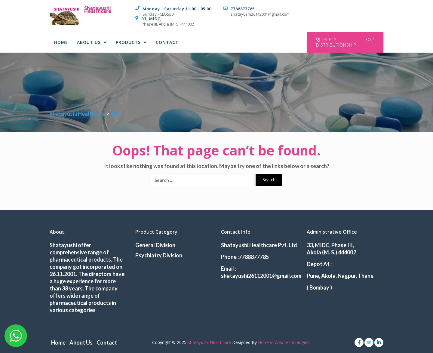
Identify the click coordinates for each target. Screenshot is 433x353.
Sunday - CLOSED (158, 14)
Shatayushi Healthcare (97, 9)
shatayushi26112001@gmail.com (260, 14)
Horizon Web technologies (283, 342)
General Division (155, 245)
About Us (92, 42)
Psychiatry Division (158, 255)
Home (61, 42)
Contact (167, 42)
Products (131, 42)
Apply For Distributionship (345, 42)
